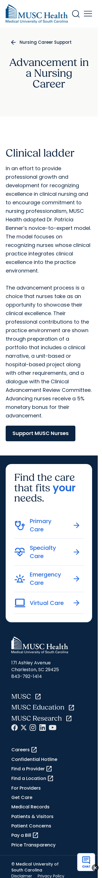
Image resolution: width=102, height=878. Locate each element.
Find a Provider (31, 769)
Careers (24, 750)
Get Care (21, 797)
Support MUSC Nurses (40, 433)
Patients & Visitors (32, 816)
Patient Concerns (31, 826)
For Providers (26, 788)
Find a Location (32, 779)
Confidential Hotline (34, 759)
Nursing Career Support (46, 42)
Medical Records (30, 807)
